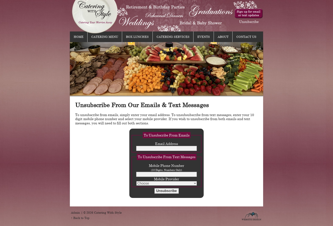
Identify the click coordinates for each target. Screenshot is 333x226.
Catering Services (173, 36)
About (223, 36)
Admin (75, 212)
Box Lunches (137, 36)
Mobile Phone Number (166, 170)
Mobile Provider (166, 181)
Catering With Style (95, 16)
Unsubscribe (249, 21)
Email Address (166, 146)
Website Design (251, 219)
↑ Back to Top (80, 218)
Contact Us (246, 36)
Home (78, 36)
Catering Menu (104, 36)
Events (203, 36)
